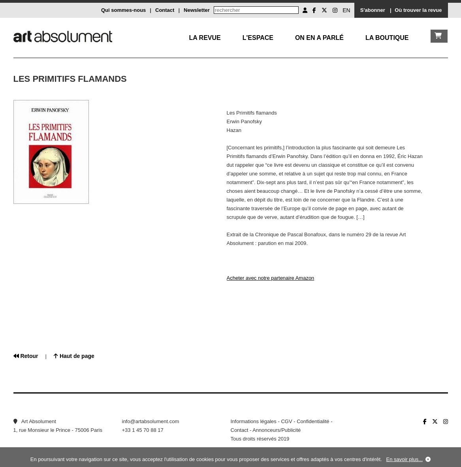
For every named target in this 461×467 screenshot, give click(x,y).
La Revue (204, 37)
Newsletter (197, 10)
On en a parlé (319, 37)
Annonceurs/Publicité (276, 430)
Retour (25, 356)
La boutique (387, 37)
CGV (286, 421)
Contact (164, 10)
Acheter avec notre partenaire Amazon (270, 278)
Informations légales (254, 421)
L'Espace (258, 37)
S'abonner (372, 10)
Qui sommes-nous (123, 10)
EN (346, 10)
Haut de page (74, 356)
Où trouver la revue (418, 10)
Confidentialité (313, 421)
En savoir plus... (404, 459)
